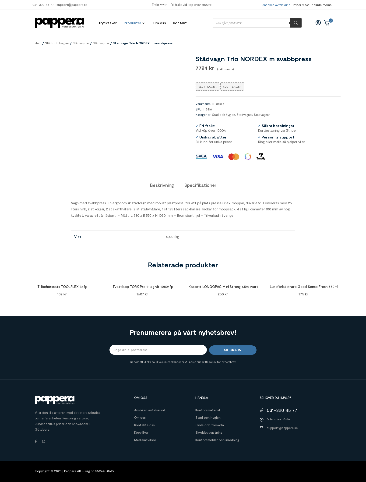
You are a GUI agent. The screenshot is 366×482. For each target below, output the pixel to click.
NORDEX (218, 104)
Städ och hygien (57, 43)
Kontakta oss (144, 425)
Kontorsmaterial (207, 410)
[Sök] (296, 23)
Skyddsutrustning (208, 432)
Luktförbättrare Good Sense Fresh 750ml (304, 286)
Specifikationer (200, 185)
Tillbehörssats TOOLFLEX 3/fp (62, 286)
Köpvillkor (141, 432)
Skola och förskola (209, 425)
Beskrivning (162, 185)
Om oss (140, 417)
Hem (38, 43)
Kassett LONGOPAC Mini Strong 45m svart (223, 286)
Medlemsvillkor (145, 440)
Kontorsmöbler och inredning (217, 440)
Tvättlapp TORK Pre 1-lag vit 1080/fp (143, 286)
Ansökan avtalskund (149, 410)
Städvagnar (81, 43)
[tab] (162, 185)
